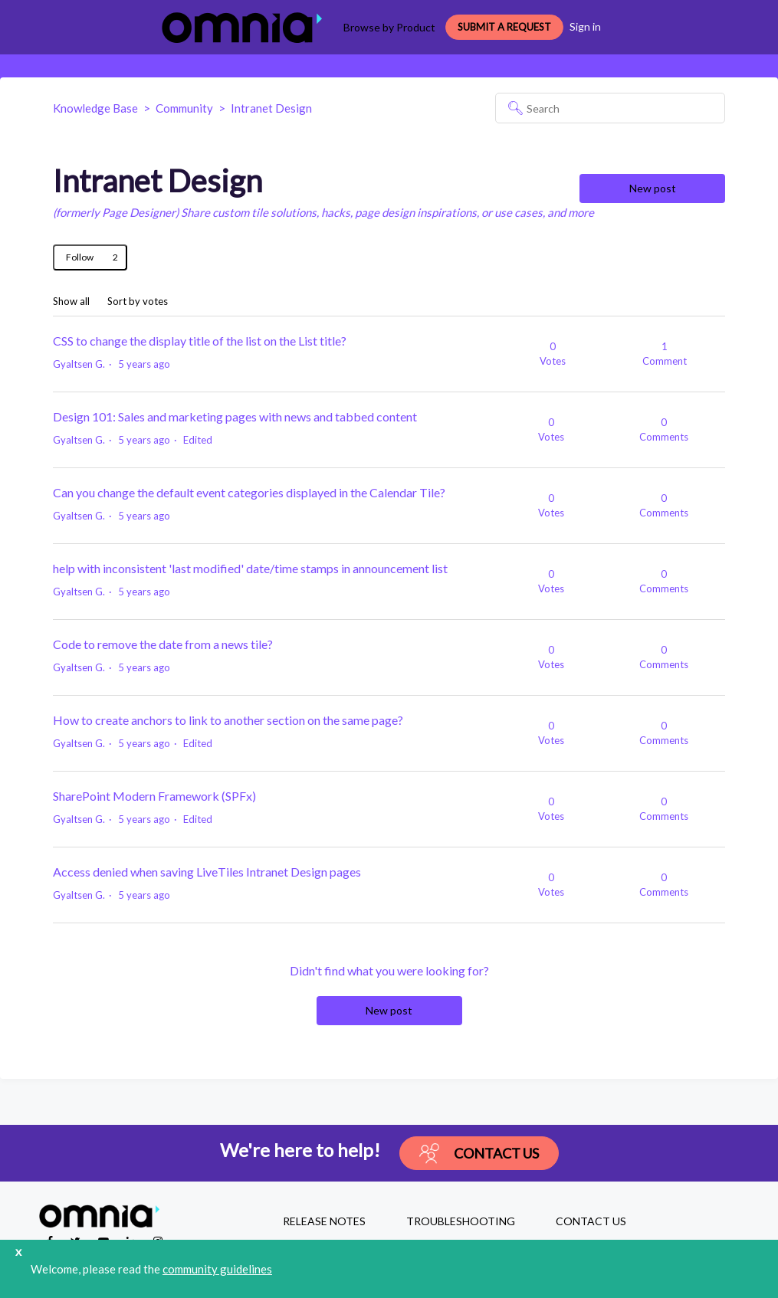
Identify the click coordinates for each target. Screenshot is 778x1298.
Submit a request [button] (504, 27)
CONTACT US (591, 1221)
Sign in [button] (585, 26)
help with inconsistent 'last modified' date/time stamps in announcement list (250, 568)
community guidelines (217, 1269)
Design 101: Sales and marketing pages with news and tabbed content (235, 416)
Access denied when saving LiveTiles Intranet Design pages (207, 871)
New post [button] (652, 188)
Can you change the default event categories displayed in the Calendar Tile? (249, 492)
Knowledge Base (95, 108)
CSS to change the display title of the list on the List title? (199, 340)
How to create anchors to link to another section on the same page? (228, 720)
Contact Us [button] (479, 1153)
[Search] (610, 108)
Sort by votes (137, 301)
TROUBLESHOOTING (460, 1221)
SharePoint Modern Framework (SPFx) (154, 795)
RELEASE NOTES (324, 1221)
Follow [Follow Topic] (80, 257)
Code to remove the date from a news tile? (163, 644)
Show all (71, 301)
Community (184, 108)
